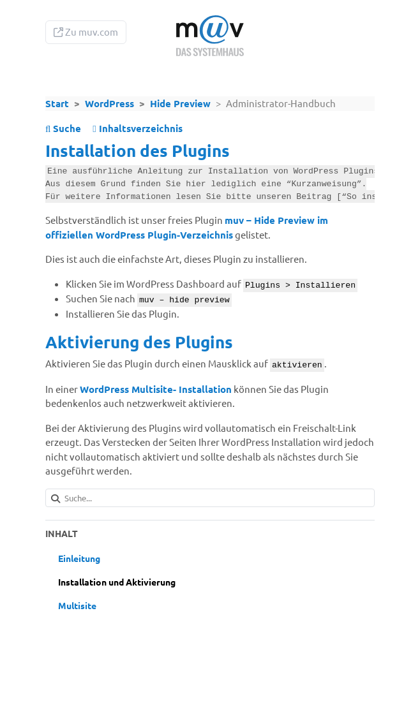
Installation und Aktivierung (117, 581)
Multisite (77, 605)
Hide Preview (180, 103)
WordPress (109, 103)
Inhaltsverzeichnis (137, 128)
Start (57, 103)
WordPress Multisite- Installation (156, 389)
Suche (63, 128)
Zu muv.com (86, 32)
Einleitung (79, 558)
